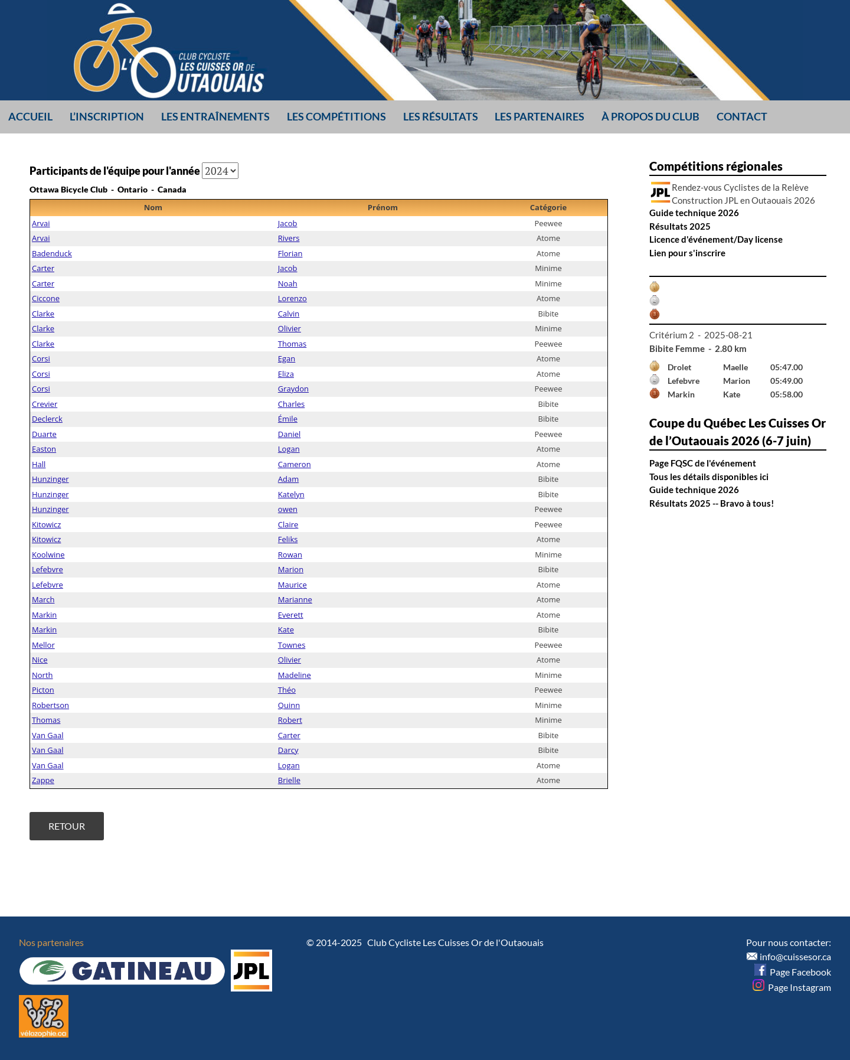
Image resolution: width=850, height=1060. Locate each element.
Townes (292, 645)
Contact (742, 116)
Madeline (294, 675)
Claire (288, 524)
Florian (290, 253)
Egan (286, 358)
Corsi (41, 358)
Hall (38, 464)
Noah (288, 283)
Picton (43, 689)
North (42, 675)
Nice (40, 659)
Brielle (289, 780)
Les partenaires (539, 116)
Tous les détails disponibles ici (709, 476)
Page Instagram (792, 987)
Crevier (44, 404)
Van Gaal (48, 735)
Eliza (286, 373)
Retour (66, 825)
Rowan (290, 554)
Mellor (43, 645)
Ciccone (46, 298)
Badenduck (52, 253)
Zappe (43, 780)
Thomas (292, 343)
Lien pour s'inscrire (687, 252)
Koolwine (48, 554)
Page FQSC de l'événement (702, 463)
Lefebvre (47, 569)
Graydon (293, 388)
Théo (287, 689)
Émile (288, 418)
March (43, 599)
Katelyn (291, 494)
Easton (44, 448)
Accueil (30, 116)
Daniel (289, 434)
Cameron (294, 464)
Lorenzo (292, 298)
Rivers (289, 238)
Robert (290, 720)
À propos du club (650, 116)
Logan (289, 448)
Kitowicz (46, 524)
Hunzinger (50, 479)
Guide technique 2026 (694, 212)
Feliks (288, 539)
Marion (290, 569)
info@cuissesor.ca (795, 956)
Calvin (288, 313)
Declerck (47, 418)
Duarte (44, 434)
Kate (286, 629)
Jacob (288, 223)
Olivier (289, 328)
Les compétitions (336, 116)
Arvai (41, 223)
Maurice (292, 584)
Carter (43, 268)
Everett (290, 614)
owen (288, 509)
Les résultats (440, 116)
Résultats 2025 (680, 226)
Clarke (43, 313)
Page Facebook (792, 971)
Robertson (50, 705)
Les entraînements (215, 116)
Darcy (288, 750)
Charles (291, 404)
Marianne (295, 599)
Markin (44, 614)
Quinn (289, 705)
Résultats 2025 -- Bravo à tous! (711, 503)
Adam (288, 479)
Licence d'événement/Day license (716, 239)
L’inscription (107, 116)
